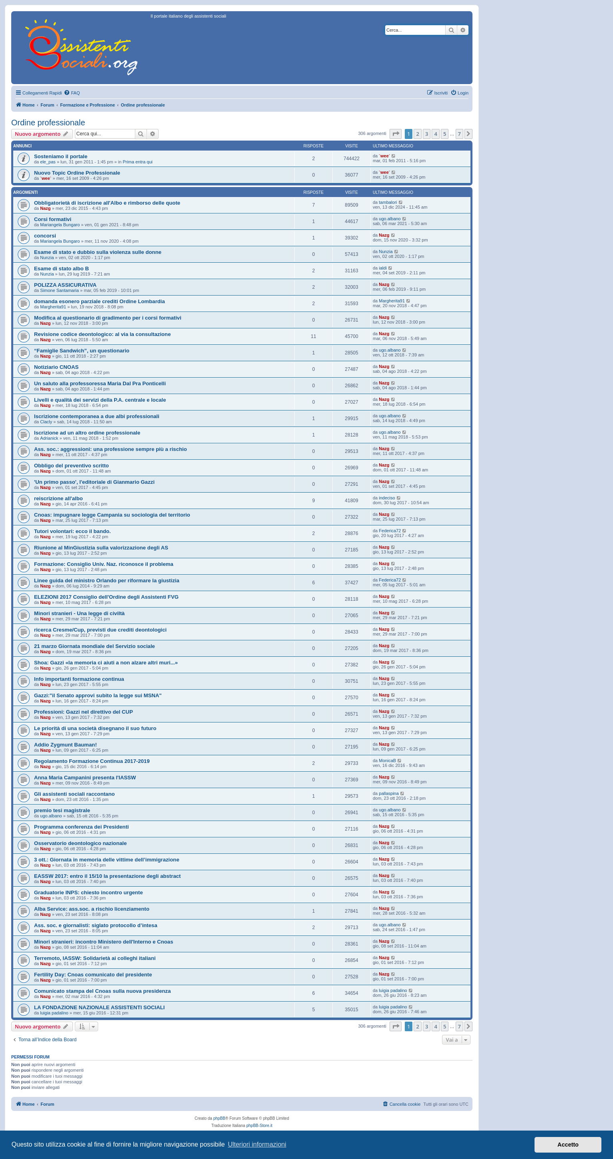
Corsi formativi (52, 219)
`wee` (384, 155)
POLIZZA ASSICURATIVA (65, 285)
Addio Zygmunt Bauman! (65, 745)
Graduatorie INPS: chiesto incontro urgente (88, 892)
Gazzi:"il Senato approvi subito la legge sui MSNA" (98, 695)
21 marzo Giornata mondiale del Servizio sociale (94, 646)
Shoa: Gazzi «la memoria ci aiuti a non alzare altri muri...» (106, 663)
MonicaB (387, 760)
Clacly (46, 421)
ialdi (383, 268)
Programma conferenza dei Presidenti (81, 827)
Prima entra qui (138, 161)
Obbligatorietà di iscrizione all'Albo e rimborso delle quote (107, 203)
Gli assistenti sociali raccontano (74, 794)
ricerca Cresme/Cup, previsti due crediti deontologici (100, 630)
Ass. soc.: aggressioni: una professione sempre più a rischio (110, 449)
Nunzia (47, 257)
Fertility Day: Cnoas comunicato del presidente (93, 975)
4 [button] (435, 133)
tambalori (388, 202)
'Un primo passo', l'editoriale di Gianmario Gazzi (94, 482)
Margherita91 (53, 306)
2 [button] (417, 133)
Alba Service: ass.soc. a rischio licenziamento (91, 909)
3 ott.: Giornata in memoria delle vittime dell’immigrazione (106, 860)
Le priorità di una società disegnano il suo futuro (95, 728)
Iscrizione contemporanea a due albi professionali (96, 416)
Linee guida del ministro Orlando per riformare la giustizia (106, 580)
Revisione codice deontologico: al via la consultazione (102, 334)
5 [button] (444, 133)
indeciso (387, 497)
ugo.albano (389, 218)
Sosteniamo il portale (60, 156)
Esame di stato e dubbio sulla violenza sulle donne (97, 252)
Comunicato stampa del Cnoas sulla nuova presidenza (102, 991)
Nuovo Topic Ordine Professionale (77, 173)
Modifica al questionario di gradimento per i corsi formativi (107, 318)
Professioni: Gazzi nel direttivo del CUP (83, 712)
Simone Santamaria (59, 290)
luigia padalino (393, 990)
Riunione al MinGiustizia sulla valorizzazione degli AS (101, 548)
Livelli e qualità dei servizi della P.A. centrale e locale (100, 400)
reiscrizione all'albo (58, 498)
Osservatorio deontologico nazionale (80, 843)
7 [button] (459, 133)
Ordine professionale (48, 122)
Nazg (45, 208)
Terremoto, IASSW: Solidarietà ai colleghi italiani (95, 958)
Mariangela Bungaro (60, 224)
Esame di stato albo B (61, 269)
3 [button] (426, 133)
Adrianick (49, 438)
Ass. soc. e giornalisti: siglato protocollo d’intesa (95, 925)
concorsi (45, 236)
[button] (396, 134)
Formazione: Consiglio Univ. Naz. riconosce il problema (103, 564)
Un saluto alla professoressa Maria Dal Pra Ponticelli (100, 383)
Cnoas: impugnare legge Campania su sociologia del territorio (112, 515)
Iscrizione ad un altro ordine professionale (87, 433)
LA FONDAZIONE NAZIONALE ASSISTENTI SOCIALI (99, 1007)
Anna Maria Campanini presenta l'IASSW (85, 778)
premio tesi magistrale (62, 810)
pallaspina (389, 793)
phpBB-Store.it (259, 1125)
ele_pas (48, 161)
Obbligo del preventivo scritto (71, 466)
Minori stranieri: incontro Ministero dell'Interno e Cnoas (103, 942)
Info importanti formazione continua (79, 679)
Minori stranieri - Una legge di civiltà (79, 613)
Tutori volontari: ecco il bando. (72, 531)
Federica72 (390, 530)
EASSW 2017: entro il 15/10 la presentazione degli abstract (107, 876)
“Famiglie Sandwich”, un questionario (81, 351)
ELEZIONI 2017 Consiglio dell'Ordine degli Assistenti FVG (106, 597)
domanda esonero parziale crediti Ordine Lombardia (99, 301)
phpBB (219, 1118)
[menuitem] (72, 93)
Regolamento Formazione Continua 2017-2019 (92, 761)
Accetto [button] (568, 1144)
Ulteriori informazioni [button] (257, 1144)
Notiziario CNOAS (56, 367)
